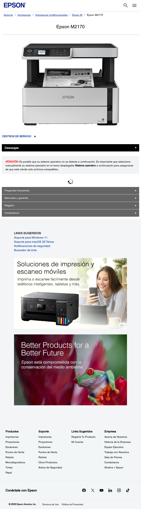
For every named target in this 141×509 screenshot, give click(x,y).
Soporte (8, 14)
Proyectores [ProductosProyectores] (12, 441)
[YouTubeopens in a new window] (101, 490)
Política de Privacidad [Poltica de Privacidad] (72, 504)
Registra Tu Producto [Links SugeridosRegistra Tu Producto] (83, 436)
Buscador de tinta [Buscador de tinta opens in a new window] (25, 250)
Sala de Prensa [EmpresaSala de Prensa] (113, 457)
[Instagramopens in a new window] (119, 490)
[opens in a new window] (127, 490)
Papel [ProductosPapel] (8, 472)
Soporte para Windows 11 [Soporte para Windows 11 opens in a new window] (31, 237)
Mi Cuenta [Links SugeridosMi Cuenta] (77, 441)
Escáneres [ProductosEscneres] (11, 447)
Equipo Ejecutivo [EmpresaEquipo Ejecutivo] (114, 447)
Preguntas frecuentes (17, 190)
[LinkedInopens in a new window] (110, 490)
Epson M (77, 14)
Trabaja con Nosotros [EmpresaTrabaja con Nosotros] (116, 452)
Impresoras (24, 14)
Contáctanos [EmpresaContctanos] (111, 462)
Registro (9, 205)
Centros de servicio (16, 136)
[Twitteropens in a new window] (92, 490)
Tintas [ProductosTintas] (9, 467)
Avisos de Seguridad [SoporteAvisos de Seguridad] (50, 467)
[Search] (126, 5)
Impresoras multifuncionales (51, 14)
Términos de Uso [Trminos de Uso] (50, 504)
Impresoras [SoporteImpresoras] (45, 436)
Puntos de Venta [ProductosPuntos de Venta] (14, 452)
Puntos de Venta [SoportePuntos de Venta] (47, 452)
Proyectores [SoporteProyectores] (45, 441)
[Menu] (134, 5)
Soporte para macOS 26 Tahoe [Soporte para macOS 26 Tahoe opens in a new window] (34, 241)
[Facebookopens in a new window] (84, 490)
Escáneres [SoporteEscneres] (44, 447)
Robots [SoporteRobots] (42, 457)
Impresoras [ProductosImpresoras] (12, 436)
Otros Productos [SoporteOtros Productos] (47, 462)
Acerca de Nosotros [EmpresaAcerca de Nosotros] (115, 436)
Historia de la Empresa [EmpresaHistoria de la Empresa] (117, 441)
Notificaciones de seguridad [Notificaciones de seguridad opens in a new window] (32, 246)
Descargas (12, 148)
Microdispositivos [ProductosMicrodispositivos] (15, 462)
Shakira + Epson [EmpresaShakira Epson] (113, 467)
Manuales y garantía (16, 197)
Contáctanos (12, 212)
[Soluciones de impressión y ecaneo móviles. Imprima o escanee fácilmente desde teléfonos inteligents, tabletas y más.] (70, 293)
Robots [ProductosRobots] (9, 457)
